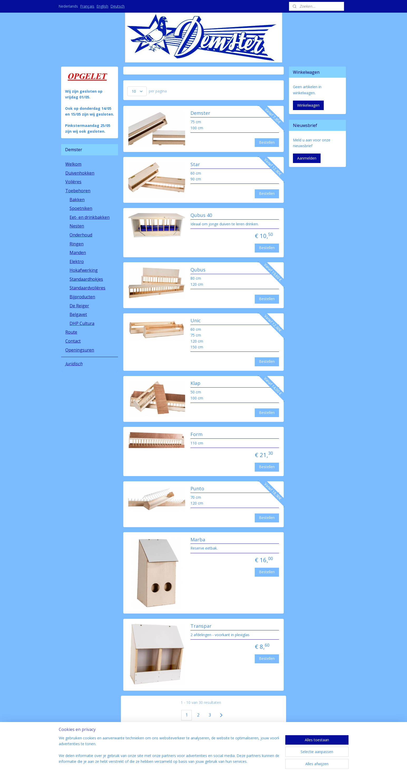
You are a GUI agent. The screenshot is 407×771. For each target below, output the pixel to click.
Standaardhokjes (86, 279)
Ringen (77, 244)
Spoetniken (81, 208)
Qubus (197, 270)
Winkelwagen (308, 105)
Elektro (77, 261)
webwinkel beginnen (211, 761)
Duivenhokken (79, 173)
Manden (78, 252)
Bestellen (267, 142)
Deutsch (117, 6)
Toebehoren (77, 191)
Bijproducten (82, 297)
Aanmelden (306, 158)
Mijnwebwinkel (257, 761)
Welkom (73, 164)
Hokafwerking (84, 270)
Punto (197, 489)
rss (191, 761)
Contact (73, 341)
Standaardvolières (87, 288)
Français (87, 6)
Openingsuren (79, 350)
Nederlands (68, 6)
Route (71, 332)
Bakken (77, 199)
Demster (200, 113)
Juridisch (73, 364)
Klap (195, 383)
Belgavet (78, 314)
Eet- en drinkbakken (90, 217)
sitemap (180, 761)
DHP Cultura (82, 323)
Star (195, 164)
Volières (73, 182)
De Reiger (79, 306)
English (102, 6)
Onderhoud (81, 235)
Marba (197, 540)
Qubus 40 (201, 215)
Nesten (77, 226)
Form (196, 434)
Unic (195, 321)
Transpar (201, 626)
